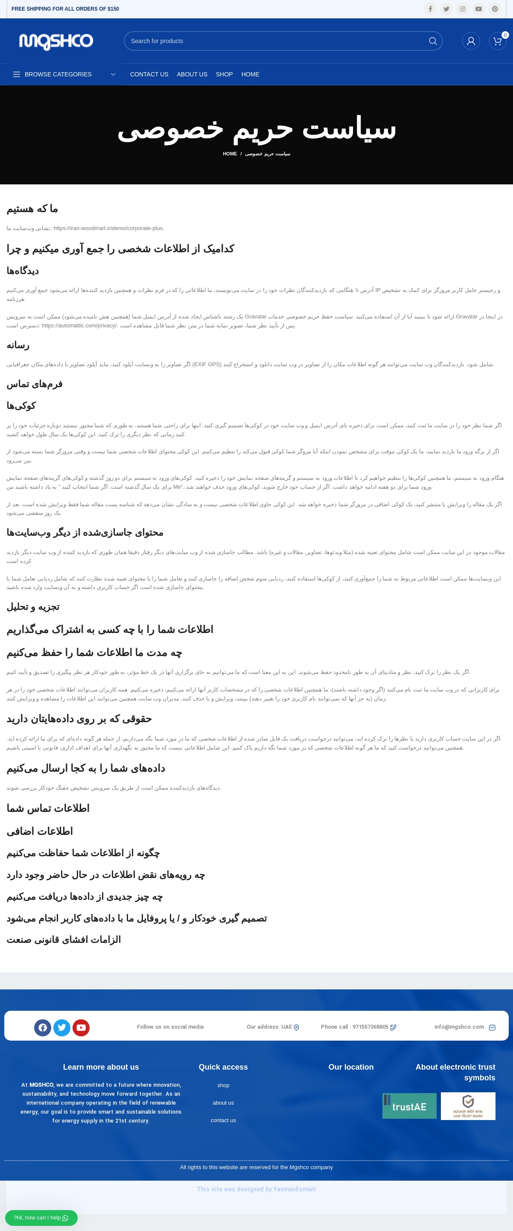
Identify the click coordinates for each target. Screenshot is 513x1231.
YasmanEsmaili (295, 1189)
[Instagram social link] (462, 9)
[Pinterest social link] (495, 9)
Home (230, 153)
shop (223, 1085)
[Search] (283, 41)
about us (223, 1103)
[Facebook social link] (430, 9)
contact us (223, 1120)
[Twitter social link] (446, 9)
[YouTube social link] (478, 9)
